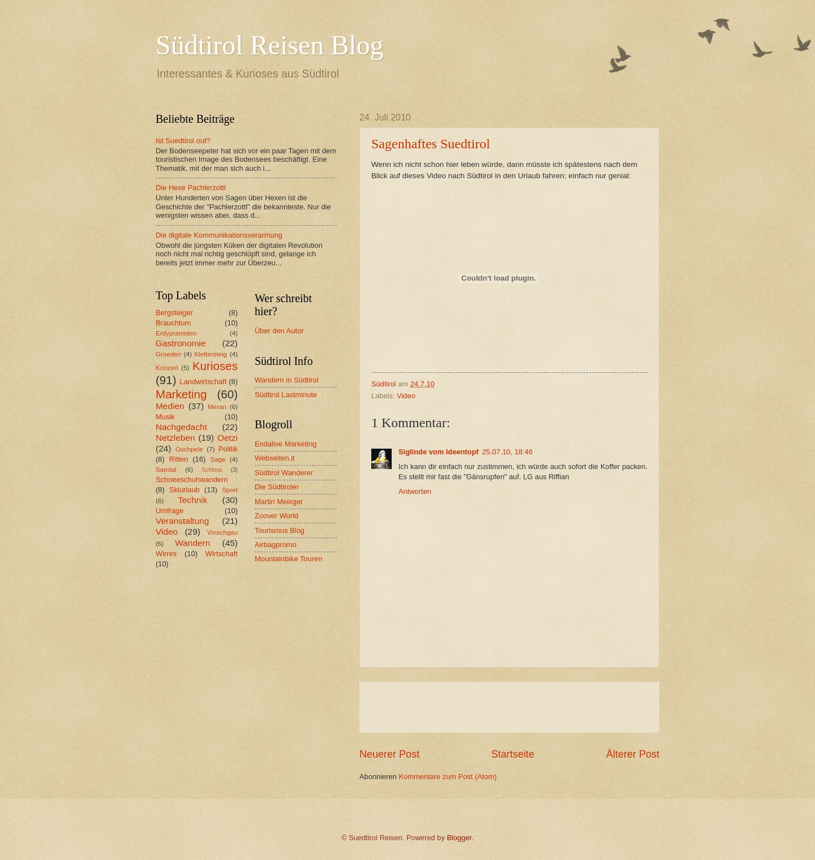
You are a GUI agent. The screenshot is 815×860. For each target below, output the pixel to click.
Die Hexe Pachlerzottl (191, 187)
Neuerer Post (389, 754)
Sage (217, 459)
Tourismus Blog (279, 530)
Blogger (459, 837)
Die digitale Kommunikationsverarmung (219, 235)
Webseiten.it (275, 458)
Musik (165, 416)
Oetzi (227, 437)
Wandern (192, 543)
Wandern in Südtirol (287, 380)
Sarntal (166, 469)
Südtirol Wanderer (284, 472)
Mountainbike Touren (288, 558)
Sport (230, 490)
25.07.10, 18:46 (507, 452)
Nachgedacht (181, 427)
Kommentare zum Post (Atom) (447, 776)
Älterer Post (632, 754)
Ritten (178, 459)
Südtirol (383, 384)
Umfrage (169, 510)
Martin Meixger (279, 501)
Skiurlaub (184, 489)
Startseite (512, 754)
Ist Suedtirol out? (183, 140)
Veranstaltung (182, 521)
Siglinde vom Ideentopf (438, 452)
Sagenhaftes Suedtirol (430, 143)
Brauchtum (173, 323)
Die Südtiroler (277, 487)
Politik (228, 449)
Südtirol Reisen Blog (270, 45)
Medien (170, 406)
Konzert (167, 367)
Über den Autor (279, 330)
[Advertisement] (509, 707)
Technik (192, 500)
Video (406, 396)
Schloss (211, 470)
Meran (217, 406)
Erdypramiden (176, 333)
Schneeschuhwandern (192, 479)
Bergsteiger (174, 312)
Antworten (414, 491)
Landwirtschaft (203, 381)
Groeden (168, 354)
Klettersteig (210, 354)
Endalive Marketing (286, 444)
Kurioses (215, 365)
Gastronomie (180, 343)
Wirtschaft (221, 553)
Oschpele (189, 449)
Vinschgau (222, 532)
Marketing (181, 394)
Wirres (166, 553)
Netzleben (175, 437)
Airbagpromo (276, 544)
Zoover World (276, 515)
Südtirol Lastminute (286, 394)
